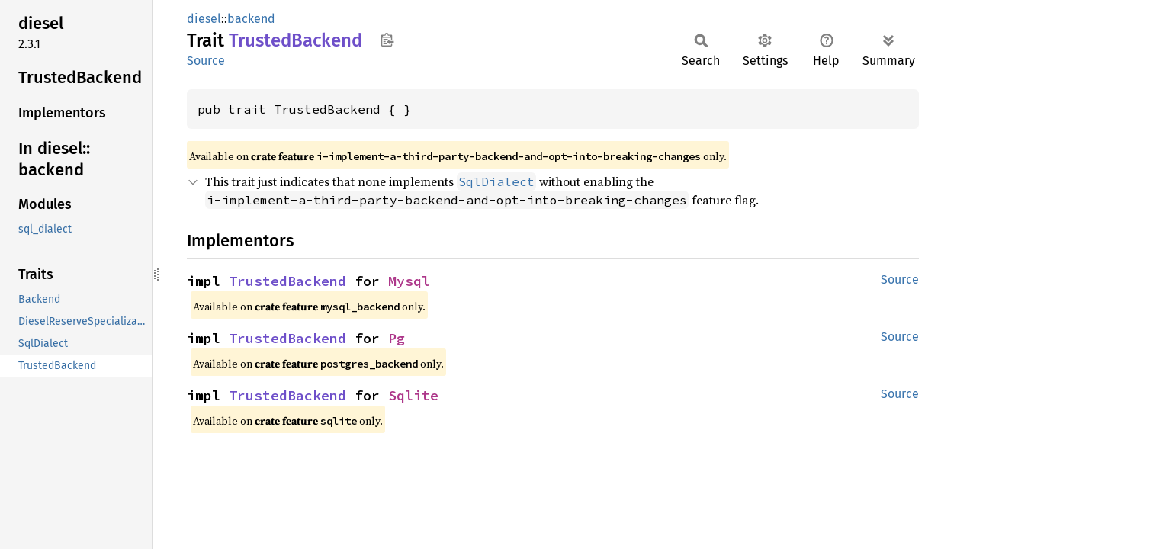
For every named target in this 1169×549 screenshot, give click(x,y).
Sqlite (413, 395)
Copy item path (387, 40)
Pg (396, 338)
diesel (204, 18)
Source (206, 60)
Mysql (409, 281)
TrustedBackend (287, 281)
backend (251, 18)
